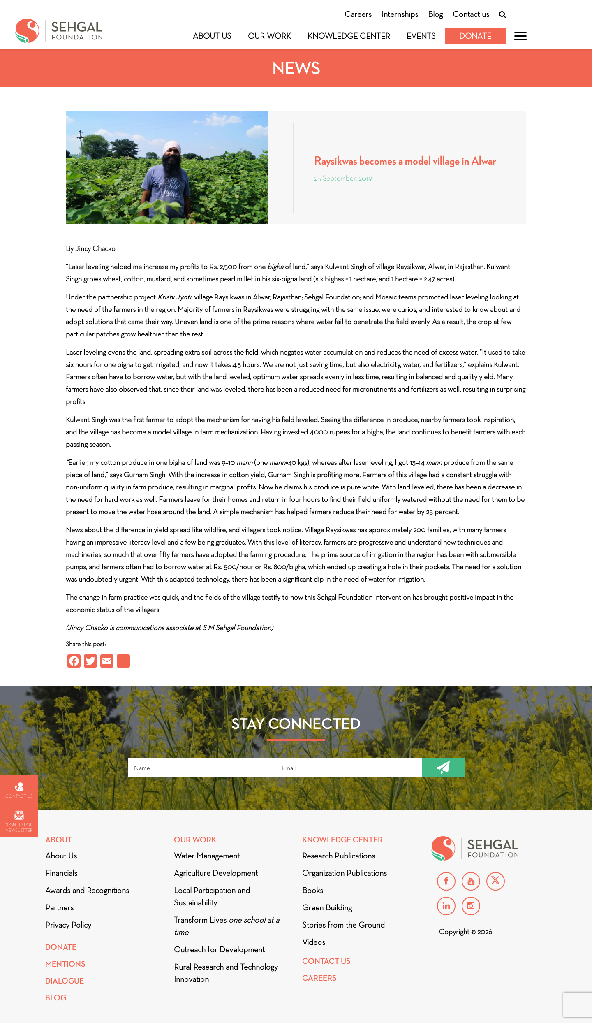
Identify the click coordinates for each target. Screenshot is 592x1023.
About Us (212, 36)
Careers (358, 14)
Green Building (327, 907)
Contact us (471, 14)
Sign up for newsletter (18, 821)
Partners (59, 907)
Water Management (207, 856)
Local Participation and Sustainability (212, 896)
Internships (400, 14)
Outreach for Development (219, 949)
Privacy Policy (68, 925)
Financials (61, 873)
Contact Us (326, 961)
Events (421, 36)
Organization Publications (344, 873)
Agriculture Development (216, 873)
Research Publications (338, 856)
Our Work (269, 36)
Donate (475, 36)
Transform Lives (226, 926)
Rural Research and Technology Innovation (226, 973)
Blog (435, 14)
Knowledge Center (349, 36)
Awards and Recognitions (87, 890)
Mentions (65, 964)
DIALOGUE (64, 981)
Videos (313, 942)
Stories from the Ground (343, 925)
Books (312, 890)
